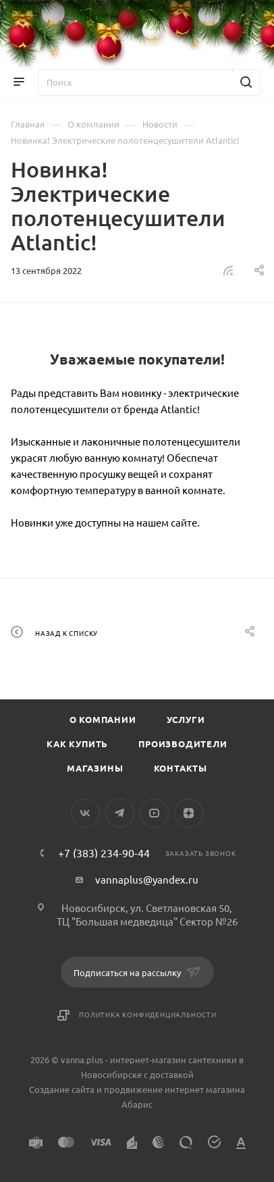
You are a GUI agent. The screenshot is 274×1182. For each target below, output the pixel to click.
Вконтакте (85, 813)
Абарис (137, 1104)
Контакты (180, 768)
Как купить (77, 743)
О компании (103, 719)
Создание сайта (61, 1089)
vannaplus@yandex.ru (146, 879)
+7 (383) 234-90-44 (104, 852)
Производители (182, 743)
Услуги (186, 719)
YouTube (154, 813)
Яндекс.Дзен (188, 813)
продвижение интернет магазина (174, 1089)
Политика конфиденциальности (148, 1014)
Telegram (119, 813)
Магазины (95, 768)
